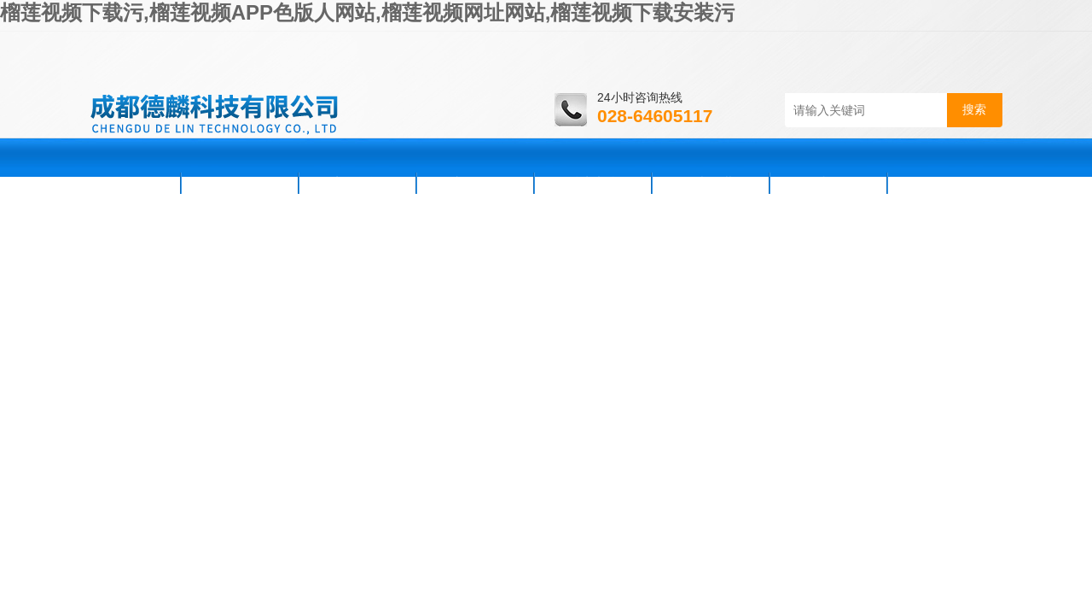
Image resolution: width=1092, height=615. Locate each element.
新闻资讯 (357, 183)
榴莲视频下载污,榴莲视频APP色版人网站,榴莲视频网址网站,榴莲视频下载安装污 (367, 12)
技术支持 (593, 183)
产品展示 (475, 183)
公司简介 (240, 183)
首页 (134, 183)
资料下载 (711, 183)
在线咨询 (828, 183)
